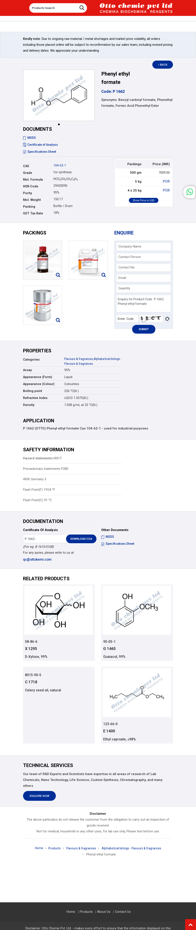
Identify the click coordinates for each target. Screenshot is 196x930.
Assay (27, 370)
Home (36, 849)
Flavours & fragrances (79, 359)
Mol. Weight (32, 200)
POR (167, 181)
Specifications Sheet (40, 151)
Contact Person (129, 257)
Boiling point (32, 391)
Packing (29, 206)
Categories (31, 359)
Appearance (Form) (37, 377)
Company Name (129, 246)
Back (164, 64)
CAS (26, 166)
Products (51, 849)
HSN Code (30, 186)
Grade (27, 173)
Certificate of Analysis (41, 144)
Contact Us (122, 911)
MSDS (29, 137)
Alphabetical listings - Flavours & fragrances (133, 849)
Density (28, 405)
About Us (103, 911)
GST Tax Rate (33, 213)
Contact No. (126, 267)
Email (122, 278)
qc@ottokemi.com (37, 559)
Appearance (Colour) (39, 384)
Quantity (124, 288)
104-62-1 (59, 165)
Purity (27, 193)
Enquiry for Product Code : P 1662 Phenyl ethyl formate (143, 303)
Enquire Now (39, 796)
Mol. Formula (33, 179)
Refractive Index (35, 398)
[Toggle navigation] (23, 6)
